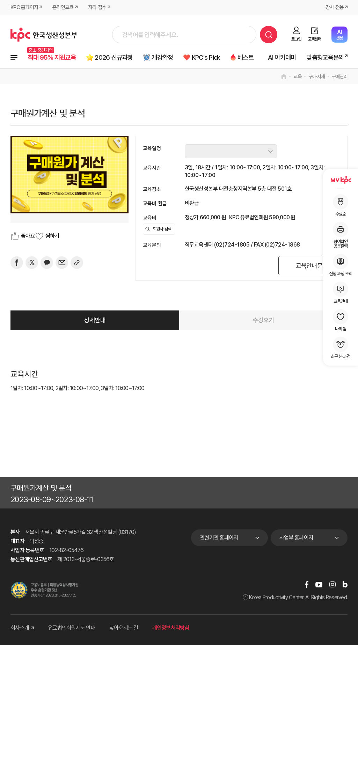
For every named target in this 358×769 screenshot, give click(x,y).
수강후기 (263, 320)
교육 (297, 76)
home (283, 76)
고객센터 (314, 39)
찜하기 (52, 236)
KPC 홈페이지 (24, 8)
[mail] (62, 262)
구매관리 (340, 76)
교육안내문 (308, 265)
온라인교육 (63, 8)
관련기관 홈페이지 (219, 538)
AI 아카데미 (282, 58)
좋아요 (28, 236)
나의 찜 (340, 320)
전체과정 (13, 57)
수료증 (340, 205)
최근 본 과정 (340, 348)
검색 (268, 34)
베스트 (248, 58)
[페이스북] (16, 262)
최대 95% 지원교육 (52, 58)
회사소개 (22, 628)
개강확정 (163, 58)
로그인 (296, 39)
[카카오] (47, 262)
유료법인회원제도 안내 (71, 628)
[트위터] (31, 262)
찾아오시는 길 (123, 628)
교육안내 (340, 292)
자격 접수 (97, 8)
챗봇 (339, 35)
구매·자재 (316, 76)
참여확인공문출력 (340, 235)
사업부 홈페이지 (296, 538)
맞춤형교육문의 (325, 58)
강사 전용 (335, 8)
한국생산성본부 (43, 35)
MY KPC (340, 180)
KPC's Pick (207, 58)
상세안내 (94, 320)
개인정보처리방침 (170, 628)
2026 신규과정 (114, 58)
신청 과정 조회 (340, 265)
